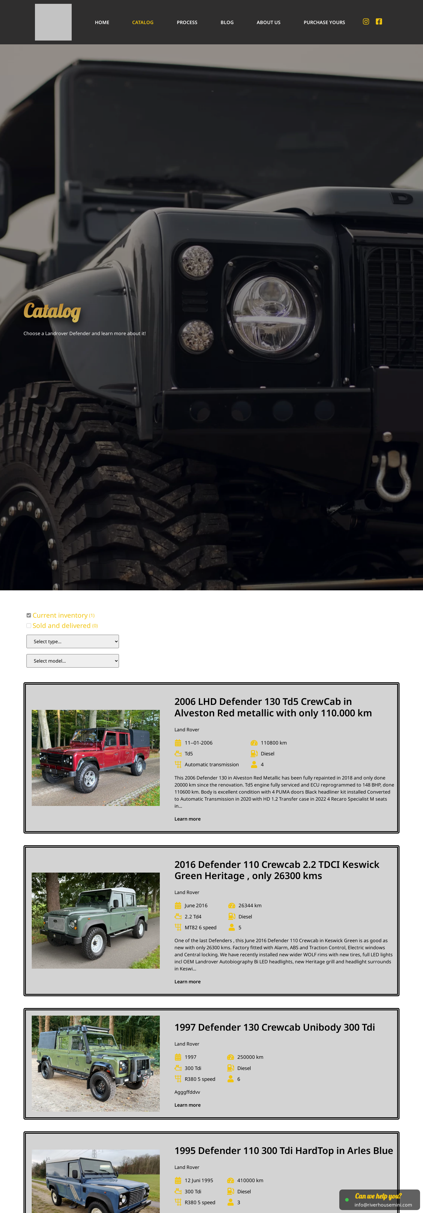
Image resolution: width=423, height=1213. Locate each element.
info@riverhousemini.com (383, 1205)
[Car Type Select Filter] (72, 641)
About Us (269, 22)
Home (102, 22)
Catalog (143, 22)
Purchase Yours (324, 22)
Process (187, 22)
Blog (227, 22)
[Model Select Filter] (72, 661)
